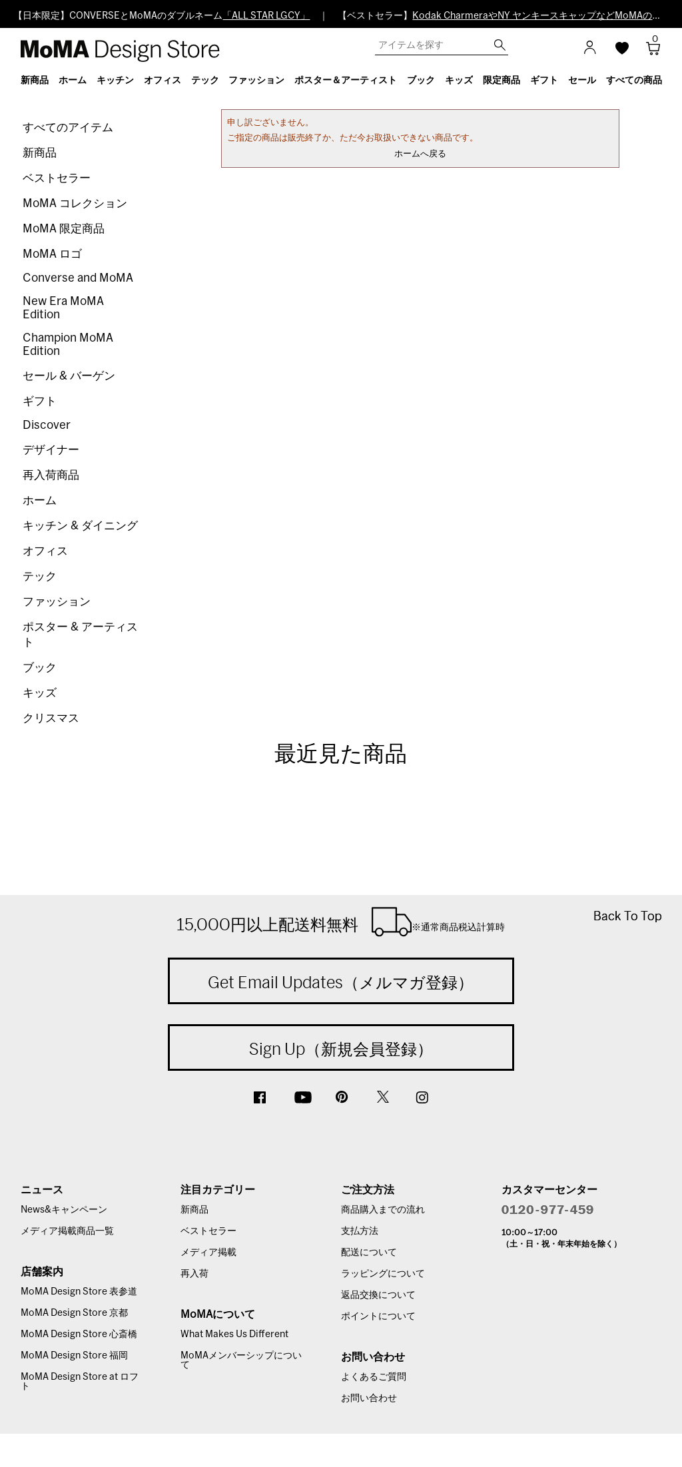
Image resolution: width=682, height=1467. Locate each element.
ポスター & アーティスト (80, 634)
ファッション (57, 601)
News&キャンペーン (64, 1210)
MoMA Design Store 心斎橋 (79, 1334)
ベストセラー (57, 178)
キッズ (40, 693)
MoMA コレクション (75, 203)
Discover (47, 425)
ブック (40, 667)
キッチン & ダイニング (80, 525)
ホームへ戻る (420, 154)
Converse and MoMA (78, 278)
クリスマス (51, 718)
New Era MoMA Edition (63, 308)
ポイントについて (378, 1316)
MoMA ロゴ (52, 254)
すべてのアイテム (68, 127)
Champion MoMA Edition (68, 344)
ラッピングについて (383, 1274)
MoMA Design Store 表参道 (79, 1292)
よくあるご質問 (373, 1377)
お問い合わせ (369, 1398)
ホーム (40, 500)
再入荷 (194, 1274)
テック (40, 576)
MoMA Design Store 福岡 (74, 1355)
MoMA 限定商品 (64, 228)
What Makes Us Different (234, 1334)
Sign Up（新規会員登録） (341, 1048)
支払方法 (359, 1231)
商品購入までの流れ (383, 1210)
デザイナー (51, 449)
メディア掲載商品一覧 (67, 1231)
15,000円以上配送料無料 (340, 922)
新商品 (40, 152)
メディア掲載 (208, 1252)
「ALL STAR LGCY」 (266, 16)
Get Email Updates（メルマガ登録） (341, 982)
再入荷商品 (51, 475)
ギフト (40, 401)
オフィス (45, 551)
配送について (369, 1252)
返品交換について (378, 1295)
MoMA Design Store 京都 (74, 1313)
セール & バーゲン (69, 376)
